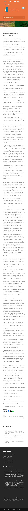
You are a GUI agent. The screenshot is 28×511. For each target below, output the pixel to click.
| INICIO (18, 1)
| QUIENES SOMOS (20, 2)
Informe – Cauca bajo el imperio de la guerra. (14, 441)
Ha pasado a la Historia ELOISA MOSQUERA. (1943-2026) (14, 488)
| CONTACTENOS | (7, 4)
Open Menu (23, 8)
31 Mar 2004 (6, 31)
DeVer (14, 31)
